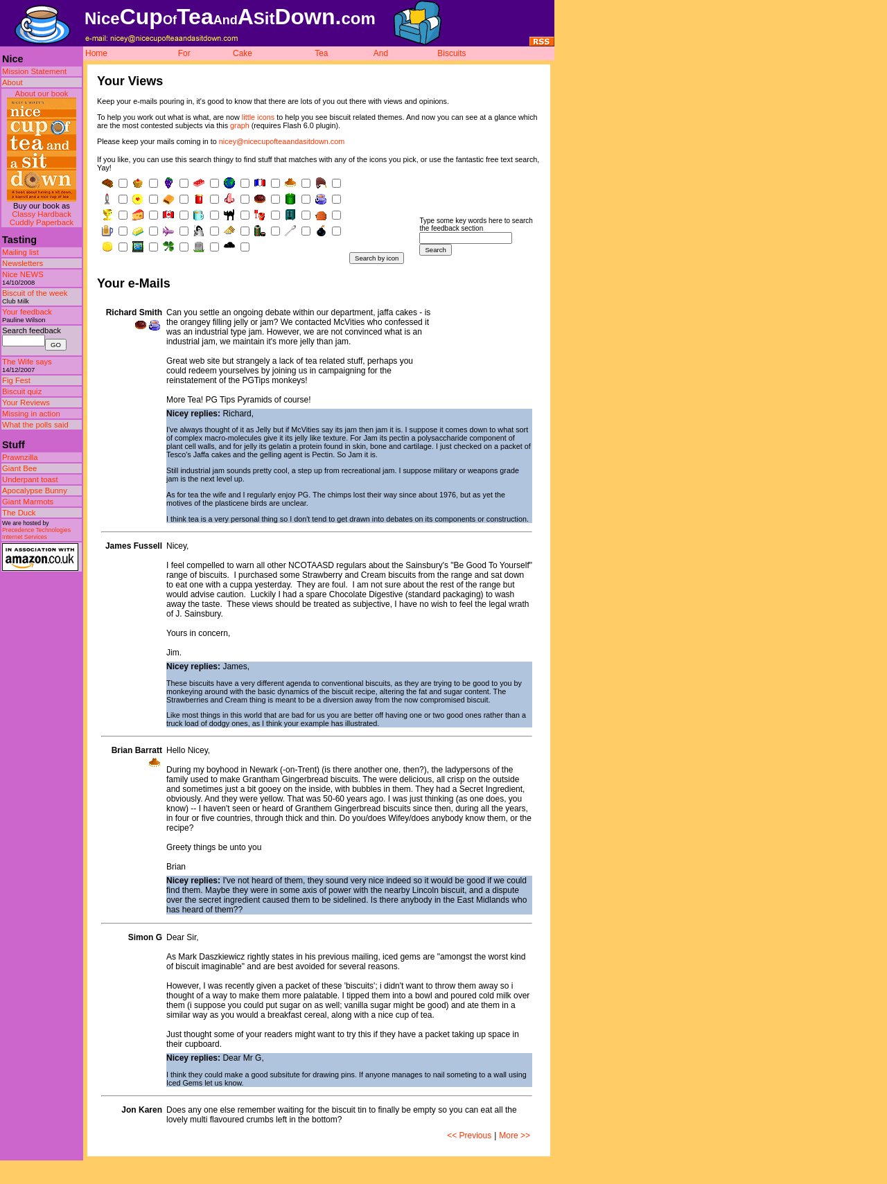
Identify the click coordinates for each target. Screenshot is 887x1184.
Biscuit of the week (34, 293)
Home (96, 53)
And (381, 53)
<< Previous (469, 1135)
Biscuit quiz (22, 391)
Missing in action (31, 413)
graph (239, 125)
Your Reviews (26, 402)
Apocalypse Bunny (34, 490)
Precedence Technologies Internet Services (36, 533)
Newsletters (22, 263)
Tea (321, 53)
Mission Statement (34, 71)
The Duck (18, 513)
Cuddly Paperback (42, 222)
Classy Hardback (41, 214)
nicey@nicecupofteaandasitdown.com (281, 141)
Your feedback (27, 312)
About (12, 82)
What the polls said (35, 425)
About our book (42, 93)
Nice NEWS (23, 274)
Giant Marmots (27, 501)
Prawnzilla (20, 457)
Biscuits (451, 53)
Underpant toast (30, 479)
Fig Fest (16, 380)
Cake (242, 53)
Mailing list (20, 252)
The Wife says (27, 361)
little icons (258, 117)
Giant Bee (19, 468)
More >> (514, 1135)
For (184, 53)
